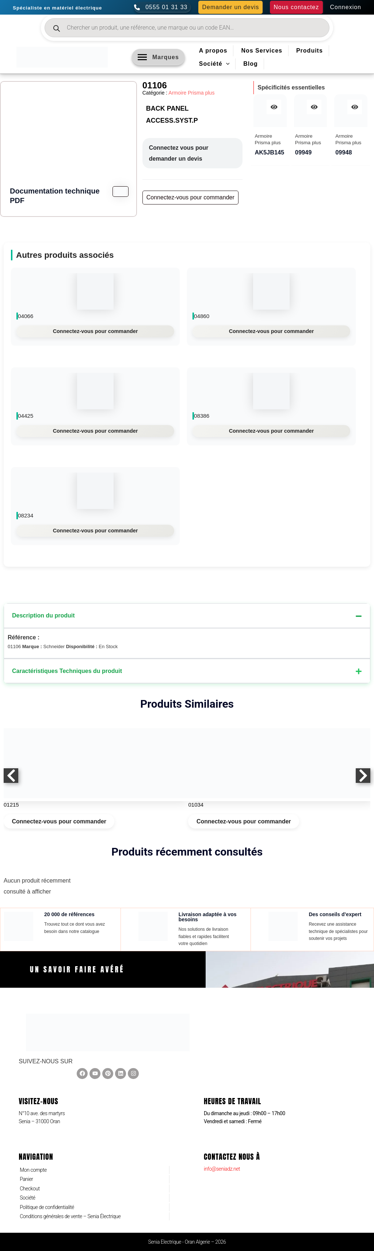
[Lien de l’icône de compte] (346, 7)
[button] (230, 7)
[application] (226, 63)
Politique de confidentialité (47, 1207)
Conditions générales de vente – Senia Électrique (70, 1216)
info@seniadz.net (222, 1169)
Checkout (30, 1188)
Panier (26, 1179)
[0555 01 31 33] (162, 7)
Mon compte (33, 1170)
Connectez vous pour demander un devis (179, 153)
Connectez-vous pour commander (95, 331)
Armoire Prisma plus (191, 93)
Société (27, 1198)
